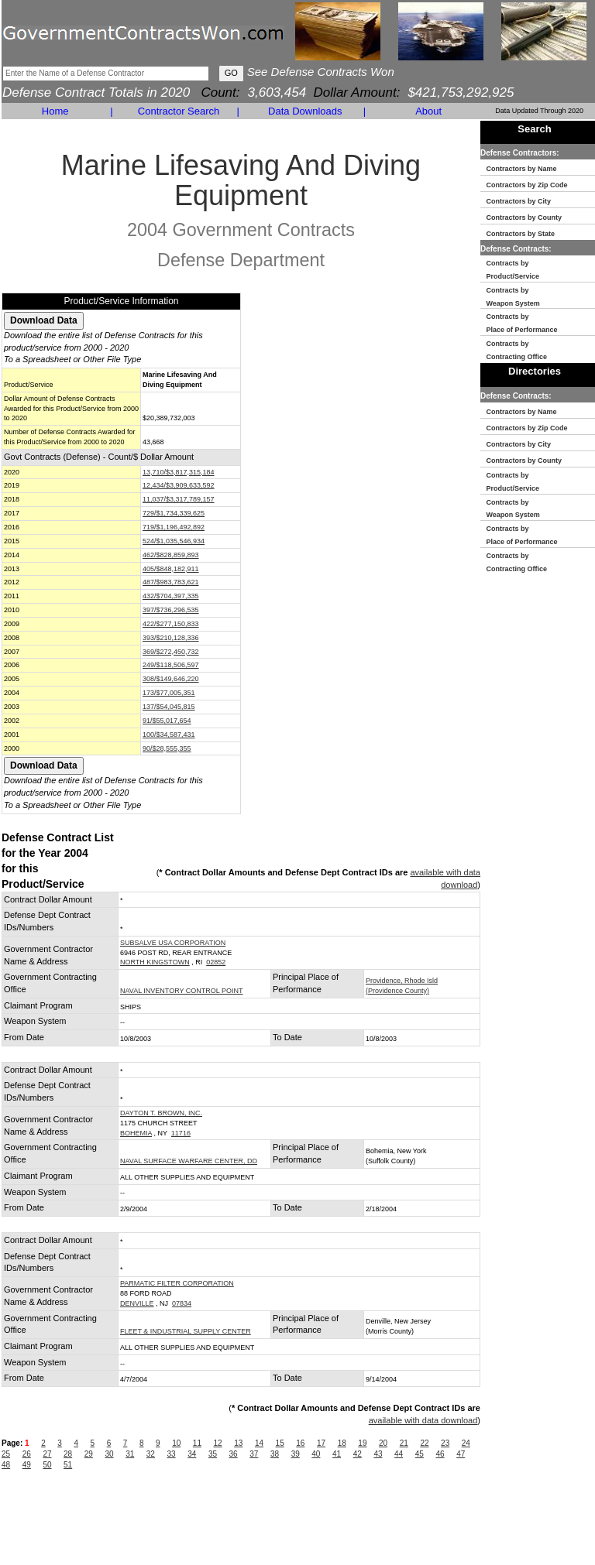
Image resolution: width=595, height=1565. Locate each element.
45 (419, 1454)
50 (47, 1465)
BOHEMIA (136, 1133)
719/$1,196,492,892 (174, 527)
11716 (181, 1133)
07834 (181, 1303)
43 (377, 1454)
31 (130, 1454)
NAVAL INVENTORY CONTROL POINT (181, 991)
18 (342, 1443)
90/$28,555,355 (167, 748)
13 (238, 1443)
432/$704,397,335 (171, 596)
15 (280, 1443)
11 (197, 1443)
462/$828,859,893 (171, 555)
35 (212, 1454)
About (428, 111)
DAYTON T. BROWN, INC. (161, 1113)
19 (362, 1443)
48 (6, 1465)
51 (68, 1465)
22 (424, 1443)
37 (253, 1454)
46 (439, 1454)
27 (47, 1454)
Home (55, 111)
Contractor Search (179, 111)
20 (383, 1443)
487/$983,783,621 (171, 582)
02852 (215, 962)
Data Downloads (305, 111)
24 (466, 1443)
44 (398, 1454)
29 (88, 1454)
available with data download (423, 1420)
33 (171, 1454)
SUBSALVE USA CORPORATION (172, 943)
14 (259, 1443)
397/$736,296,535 (171, 610)
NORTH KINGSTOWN (155, 962)
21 (404, 1443)
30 (109, 1454)
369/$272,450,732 (171, 652)
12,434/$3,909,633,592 (179, 485)
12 (218, 1443)
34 (191, 1454)
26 (26, 1454)
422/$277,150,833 (171, 624)
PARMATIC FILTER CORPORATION (177, 1283)
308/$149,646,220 (171, 679)
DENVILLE (137, 1303)
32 (150, 1454)
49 (26, 1465)
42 (357, 1454)
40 (315, 1454)
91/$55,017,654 (167, 720)
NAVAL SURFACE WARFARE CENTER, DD (188, 1161)
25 (6, 1454)
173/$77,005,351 (169, 693)
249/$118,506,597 (171, 665)
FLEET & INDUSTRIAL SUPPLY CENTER (185, 1331)
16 (300, 1443)
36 (233, 1454)
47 (460, 1454)
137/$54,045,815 (169, 707)
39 (295, 1454)
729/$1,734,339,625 (174, 513)
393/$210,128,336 (171, 638)
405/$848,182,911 (171, 569)
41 (336, 1454)
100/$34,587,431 (169, 734)
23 (445, 1443)
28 (68, 1454)
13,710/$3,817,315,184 (179, 472)
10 (176, 1443)
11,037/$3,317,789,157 (179, 499)
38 (274, 1454)
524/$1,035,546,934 (174, 541)
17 (321, 1443)
